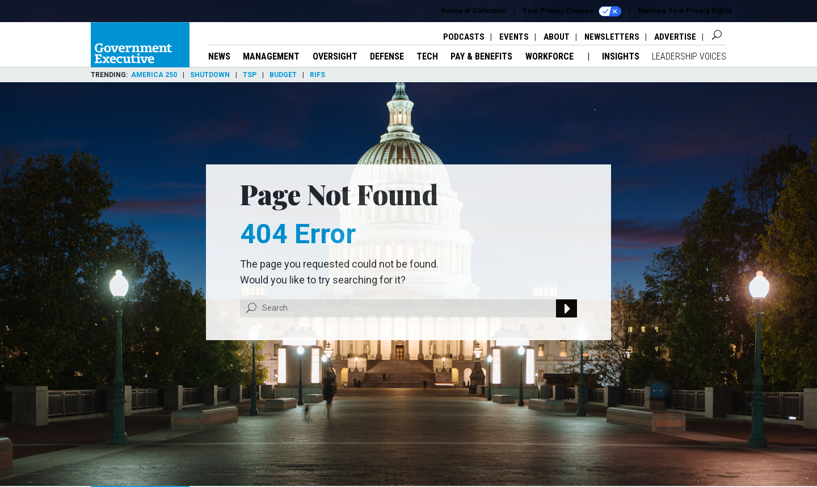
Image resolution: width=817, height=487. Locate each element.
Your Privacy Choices (572, 11)
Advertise (675, 37)
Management (271, 56)
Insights (620, 56)
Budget (283, 75)
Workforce (550, 56)
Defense (387, 56)
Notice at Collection (473, 11)
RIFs (317, 75)
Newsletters (611, 37)
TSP (249, 75)
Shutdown (210, 75)
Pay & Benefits (481, 56)
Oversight (335, 56)
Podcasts (464, 37)
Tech (427, 56)
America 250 (154, 75)
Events (514, 37)
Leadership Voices (689, 56)
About (557, 37)
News (219, 56)
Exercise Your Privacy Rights (685, 11)
